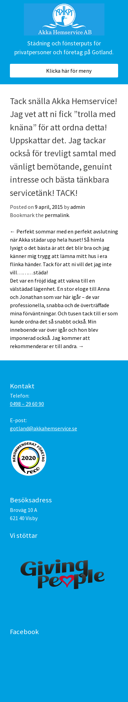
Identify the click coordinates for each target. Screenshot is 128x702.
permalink (57, 215)
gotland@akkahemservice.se (43, 428)
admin (77, 206)
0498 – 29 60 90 (27, 403)
